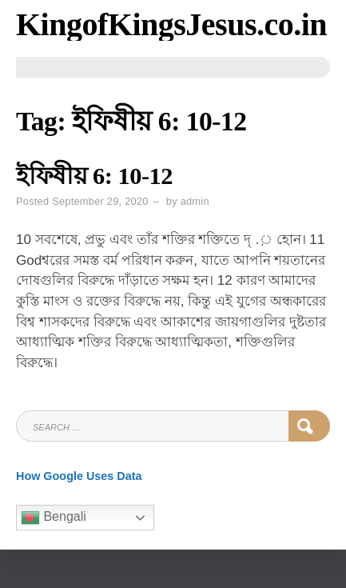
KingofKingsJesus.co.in (171, 24)
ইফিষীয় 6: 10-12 (94, 176)
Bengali (53, 517)
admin (195, 201)
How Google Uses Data (79, 476)
